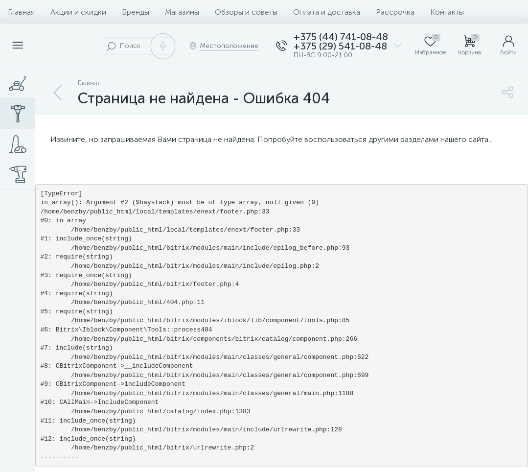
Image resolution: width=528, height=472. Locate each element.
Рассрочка (395, 12)
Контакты (447, 12)
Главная (21, 12)
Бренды (135, 12)
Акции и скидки (78, 12)
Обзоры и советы (246, 12)
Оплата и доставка (326, 12)
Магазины (182, 12)
